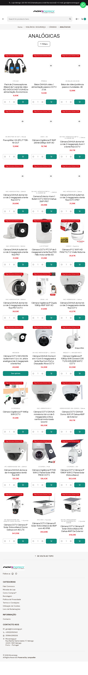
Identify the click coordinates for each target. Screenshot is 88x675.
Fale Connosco (9, 600)
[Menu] (2, 19)
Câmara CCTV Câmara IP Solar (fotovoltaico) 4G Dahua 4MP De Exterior (72, 553)
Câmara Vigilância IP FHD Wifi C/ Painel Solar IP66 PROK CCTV (44, 497)
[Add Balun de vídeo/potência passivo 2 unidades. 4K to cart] (79, 105)
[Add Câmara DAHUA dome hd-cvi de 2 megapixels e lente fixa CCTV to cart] (23, 227)
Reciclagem (7, 609)
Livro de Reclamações (11, 622)
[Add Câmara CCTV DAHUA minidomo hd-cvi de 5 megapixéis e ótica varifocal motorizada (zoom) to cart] (51, 455)
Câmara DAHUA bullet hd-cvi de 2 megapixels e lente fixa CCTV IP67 (72, 213)
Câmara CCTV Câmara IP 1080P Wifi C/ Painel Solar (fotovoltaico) (72, 497)
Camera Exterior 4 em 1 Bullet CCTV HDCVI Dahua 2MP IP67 (44, 215)
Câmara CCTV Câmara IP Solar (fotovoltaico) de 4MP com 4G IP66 (44, 551)
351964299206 (10, 649)
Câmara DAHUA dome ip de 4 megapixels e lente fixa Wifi (16, 497)
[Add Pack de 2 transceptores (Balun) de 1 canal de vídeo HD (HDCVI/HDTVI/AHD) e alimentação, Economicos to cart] (23, 105)
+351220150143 (10, 645)
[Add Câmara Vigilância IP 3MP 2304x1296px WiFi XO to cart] (51, 172)
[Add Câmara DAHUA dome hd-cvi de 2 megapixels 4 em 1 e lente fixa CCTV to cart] (79, 172)
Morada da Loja (9, 603)
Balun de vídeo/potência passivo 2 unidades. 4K (72, 85)
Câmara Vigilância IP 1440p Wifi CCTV (15, 436)
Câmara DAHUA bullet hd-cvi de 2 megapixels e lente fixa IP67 (15, 268)
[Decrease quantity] (5, 105)
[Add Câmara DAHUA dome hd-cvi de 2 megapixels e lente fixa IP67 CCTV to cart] (23, 337)
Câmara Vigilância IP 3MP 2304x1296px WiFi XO (44, 158)
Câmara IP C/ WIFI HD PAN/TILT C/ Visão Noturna (72, 268)
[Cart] (84, 19)
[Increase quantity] (14, 105)
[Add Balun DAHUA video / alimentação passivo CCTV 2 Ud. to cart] (51, 105)
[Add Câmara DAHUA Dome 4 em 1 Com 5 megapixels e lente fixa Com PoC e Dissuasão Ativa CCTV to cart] (51, 396)
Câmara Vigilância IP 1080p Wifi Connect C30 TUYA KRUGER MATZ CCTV (72, 380)
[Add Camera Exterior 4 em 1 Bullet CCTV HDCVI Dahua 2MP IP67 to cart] (51, 227)
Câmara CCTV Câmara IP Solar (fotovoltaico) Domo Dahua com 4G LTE (15, 552)
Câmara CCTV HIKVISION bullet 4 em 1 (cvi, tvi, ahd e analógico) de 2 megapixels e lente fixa (16, 381)
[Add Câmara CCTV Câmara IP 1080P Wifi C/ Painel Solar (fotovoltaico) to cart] (79, 509)
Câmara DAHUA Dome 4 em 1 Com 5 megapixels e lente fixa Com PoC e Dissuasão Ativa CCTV (44, 380)
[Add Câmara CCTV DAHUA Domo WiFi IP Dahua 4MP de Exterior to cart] (79, 455)
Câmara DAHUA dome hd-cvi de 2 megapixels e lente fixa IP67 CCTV (15, 325)
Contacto (7, 632)
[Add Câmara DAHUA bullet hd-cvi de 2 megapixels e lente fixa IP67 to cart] (23, 284)
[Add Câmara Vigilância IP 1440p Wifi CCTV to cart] (23, 455)
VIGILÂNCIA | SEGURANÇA (36, 27)
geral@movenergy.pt (12, 642)
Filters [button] (44, 44)
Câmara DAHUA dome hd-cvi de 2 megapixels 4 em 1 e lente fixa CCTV (72, 160)
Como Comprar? (9, 606)
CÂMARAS (53, 27)
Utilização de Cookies (11, 619)
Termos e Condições (11, 616)
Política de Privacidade (12, 613)
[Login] (77, 19)
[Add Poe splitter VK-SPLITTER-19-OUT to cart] (23, 172)
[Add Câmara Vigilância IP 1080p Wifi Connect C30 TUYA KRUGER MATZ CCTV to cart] (79, 396)
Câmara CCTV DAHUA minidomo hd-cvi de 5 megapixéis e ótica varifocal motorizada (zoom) (44, 440)
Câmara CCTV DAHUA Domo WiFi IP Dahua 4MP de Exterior (72, 438)
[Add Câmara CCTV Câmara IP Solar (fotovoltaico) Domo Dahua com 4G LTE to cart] (23, 566)
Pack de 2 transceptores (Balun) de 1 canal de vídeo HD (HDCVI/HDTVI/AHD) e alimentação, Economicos (16, 89)
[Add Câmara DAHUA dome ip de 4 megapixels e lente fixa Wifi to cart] (23, 509)
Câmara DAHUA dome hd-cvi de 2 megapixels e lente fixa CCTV (15, 213)
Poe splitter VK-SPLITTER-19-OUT (16, 156)
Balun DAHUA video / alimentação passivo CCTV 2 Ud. (44, 87)
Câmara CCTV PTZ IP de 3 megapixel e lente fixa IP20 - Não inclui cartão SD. (44, 270)
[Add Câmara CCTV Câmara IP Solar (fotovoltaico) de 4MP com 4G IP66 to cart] (51, 566)
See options (15, 397)
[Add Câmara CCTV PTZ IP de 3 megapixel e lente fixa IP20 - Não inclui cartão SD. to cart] (51, 284)
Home (20, 27)
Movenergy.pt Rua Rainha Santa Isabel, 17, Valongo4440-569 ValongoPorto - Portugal (18, 655)
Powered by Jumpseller (27, 671)
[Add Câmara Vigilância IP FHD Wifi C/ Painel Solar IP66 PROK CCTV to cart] (51, 509)
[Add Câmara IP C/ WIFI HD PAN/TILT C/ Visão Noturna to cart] (79, 284)
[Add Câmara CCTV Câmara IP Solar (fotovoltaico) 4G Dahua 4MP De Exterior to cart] (79, 566)
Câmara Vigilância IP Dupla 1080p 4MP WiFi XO (44, 325)
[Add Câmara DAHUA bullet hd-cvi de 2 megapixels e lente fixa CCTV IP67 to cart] (79, 227)
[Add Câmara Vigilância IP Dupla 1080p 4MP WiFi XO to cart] (51, 337)
